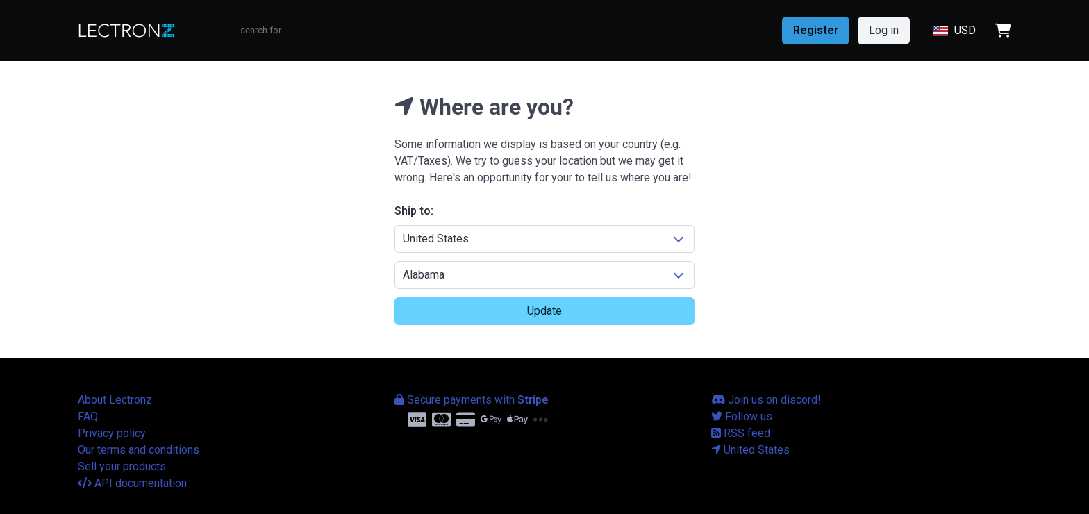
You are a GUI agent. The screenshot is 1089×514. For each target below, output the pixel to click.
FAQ (88, 416)
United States (750, 449)
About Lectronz (115, 399)
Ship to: (413, 210)
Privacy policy (112, 433)
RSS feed (740, 433)
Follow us (741, 416)
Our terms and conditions (138, 449)
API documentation (132, 483)
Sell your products (122, 466)
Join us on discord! (766, 399)
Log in (884, 30)
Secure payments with (471, 399)
